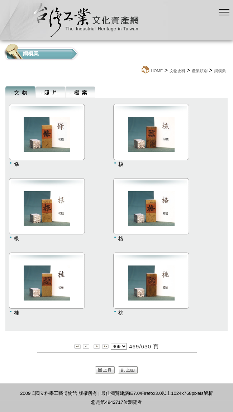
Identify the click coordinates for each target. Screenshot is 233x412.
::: (139, 70)
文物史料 (177, 71)
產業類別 (200, 71)
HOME (157, 71)
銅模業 (220, 71)
